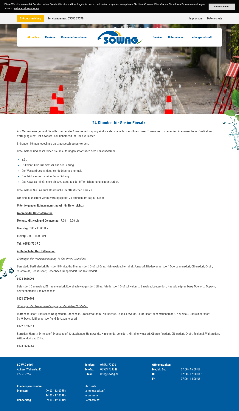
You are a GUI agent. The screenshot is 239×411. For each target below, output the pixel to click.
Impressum (196, 18)
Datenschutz (214, 18)
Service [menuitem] (157, 37)
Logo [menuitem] (120, 37)
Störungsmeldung (30, 18)
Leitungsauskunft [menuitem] (201, 37)
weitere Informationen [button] (26, 8)
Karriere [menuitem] (50, 37)
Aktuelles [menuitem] (33, 37)
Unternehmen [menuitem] (176, 37)
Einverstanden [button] (221, 6)
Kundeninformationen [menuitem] (74, 37)
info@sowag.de (109, 374)
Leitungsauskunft (95, 390)
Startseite (90, 386)
